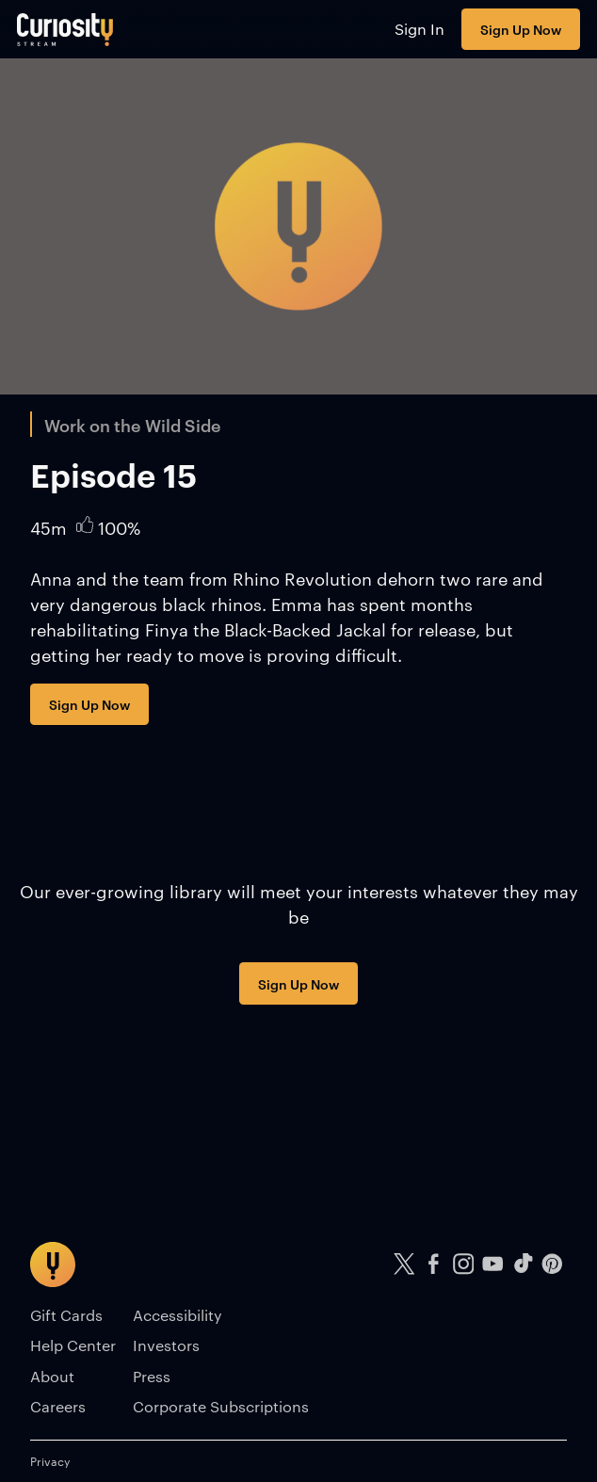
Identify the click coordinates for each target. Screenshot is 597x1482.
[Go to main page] (65, 29)
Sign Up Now (520, 29)
